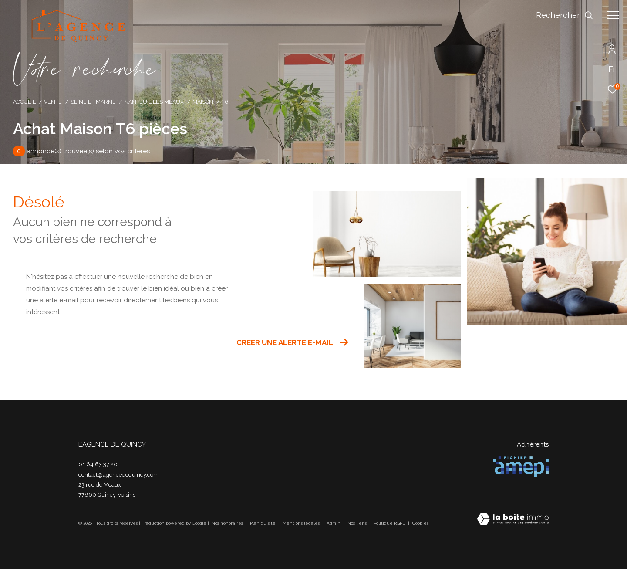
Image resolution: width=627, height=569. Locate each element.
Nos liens (357, 523)
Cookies (420, 523)
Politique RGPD (389, 523)
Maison (202, 101)
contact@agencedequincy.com (118, 474)
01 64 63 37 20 (98, 464)
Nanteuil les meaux (154, 101)
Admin (334, 523)
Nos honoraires (228, 523)
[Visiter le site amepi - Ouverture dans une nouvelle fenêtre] (521, 466)
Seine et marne (93, 101)
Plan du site (263, 523)
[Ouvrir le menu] (613, 15)
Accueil (24, 101)
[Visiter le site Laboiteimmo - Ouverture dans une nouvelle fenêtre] (513, 519)
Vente (53, 101)
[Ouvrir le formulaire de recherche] (564, 15)
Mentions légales (302, 523)
